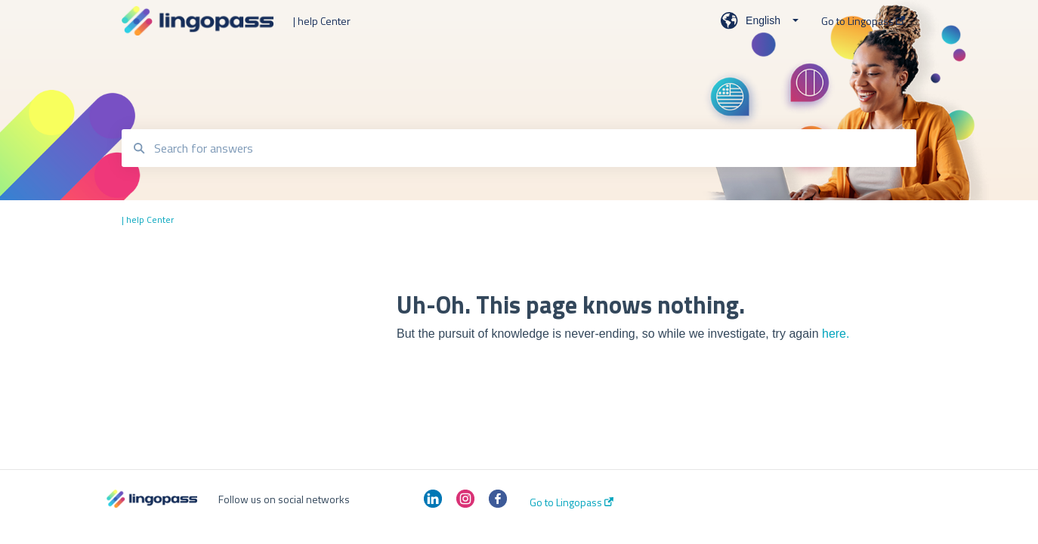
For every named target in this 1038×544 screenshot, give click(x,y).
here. (835, 333)
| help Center (322, 21)
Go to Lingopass (571, 502)
